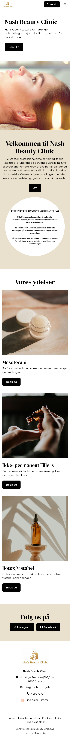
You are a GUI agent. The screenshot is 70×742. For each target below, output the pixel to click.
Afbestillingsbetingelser (24, 718)
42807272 (37, 693)
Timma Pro (40, 733)
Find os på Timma (37, 699)
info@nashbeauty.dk (37, 687)
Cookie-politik (51, 718)
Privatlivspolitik (35, 721)
